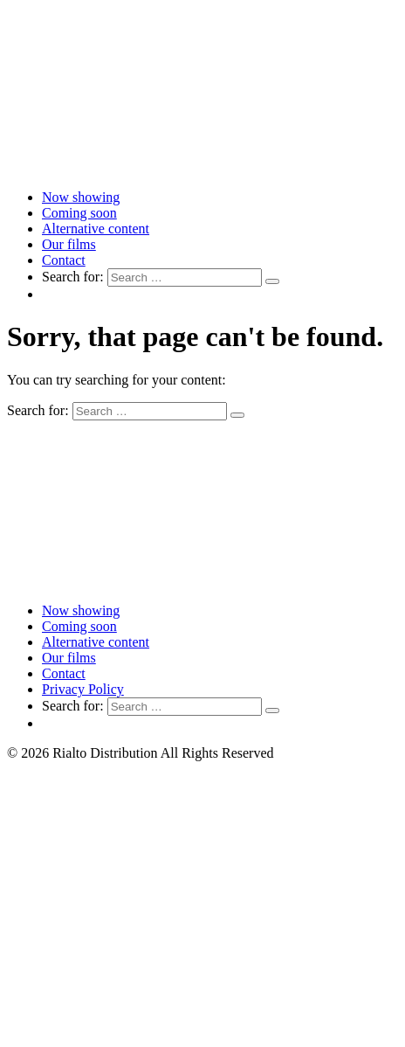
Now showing (81, 197)
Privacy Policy (83, 689)
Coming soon (79, 212)
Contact (64, 260)
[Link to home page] (202, 167)
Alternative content (95, 228)
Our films (69, 244)
